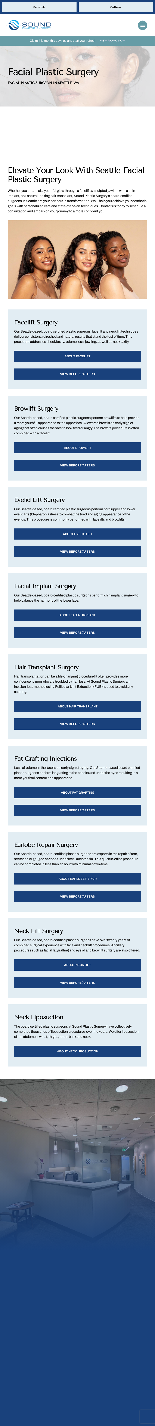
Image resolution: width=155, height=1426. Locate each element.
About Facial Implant (77, 618)
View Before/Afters (78, 375)
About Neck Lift (77, 970)
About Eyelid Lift (77, 536)
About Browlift (77, 449)
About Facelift (77, 357)
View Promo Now (112, 41)
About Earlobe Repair (77, 883)
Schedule (39, 7)
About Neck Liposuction (77, 1056)
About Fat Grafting (77, 796)
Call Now (115, 7)
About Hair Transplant (77, 709)
